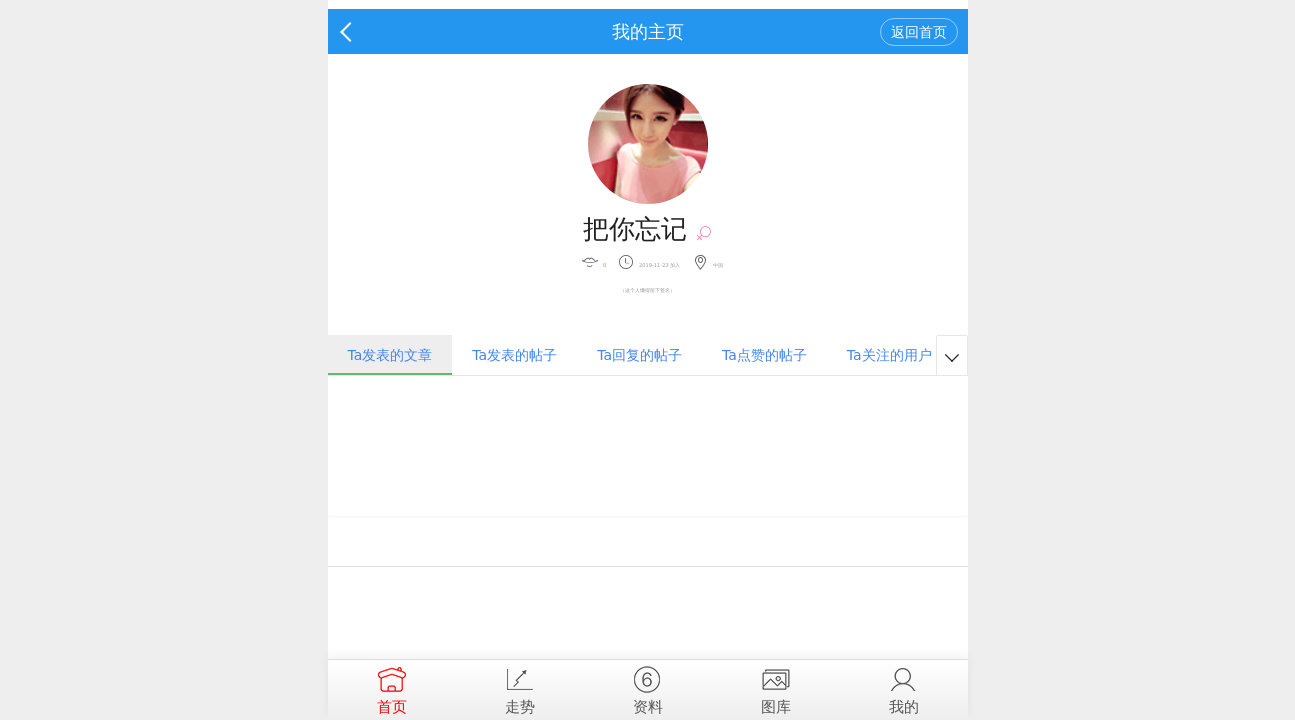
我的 (904, 688)
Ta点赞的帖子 (764, 355)
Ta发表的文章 (390, 355)
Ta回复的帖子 (639, 355)
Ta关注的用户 (889, 355)
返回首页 (919, 32)
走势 (520, 688)
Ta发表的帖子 (514, 355)
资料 (648, 688)
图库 (776, 688)
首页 (392, 688)
